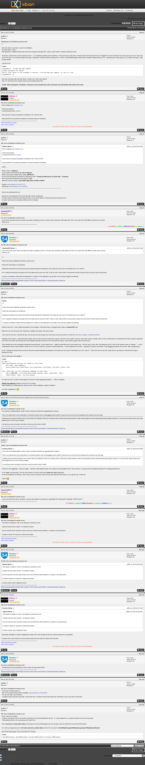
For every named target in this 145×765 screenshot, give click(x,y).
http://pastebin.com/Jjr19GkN (38, 693)
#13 (143, 653)
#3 (143, 134)
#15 (143, 704)
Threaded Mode (131, 27)
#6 (143, 288)
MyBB (46, 764)
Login (29, 10)
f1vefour (46, 397)
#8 (143, 436)
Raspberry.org (18, 105)
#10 (143, 510)
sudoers (18, 111)
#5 (143, 233)
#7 (143, 397)
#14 (143, 679)
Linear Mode (140, 27)
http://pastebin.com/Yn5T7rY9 (16, 184)
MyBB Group (61, 764)
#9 (143, 486)
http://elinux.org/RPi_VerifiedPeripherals (87, 335)
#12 (143, 594)
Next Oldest (6, 746)
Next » (13, 23)
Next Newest (15, 746)
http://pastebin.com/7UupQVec (18, 186)
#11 (143, 549)
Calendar (130, 10)
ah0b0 (3, 36)
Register (35, 10)
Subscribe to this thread (9, 760)
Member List (119, 10)
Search (109, 10)
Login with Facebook (48, 10)
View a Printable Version (9, 755)
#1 (143, 32)
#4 (143, 208)
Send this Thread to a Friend (10, 757)
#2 (143, 92)
